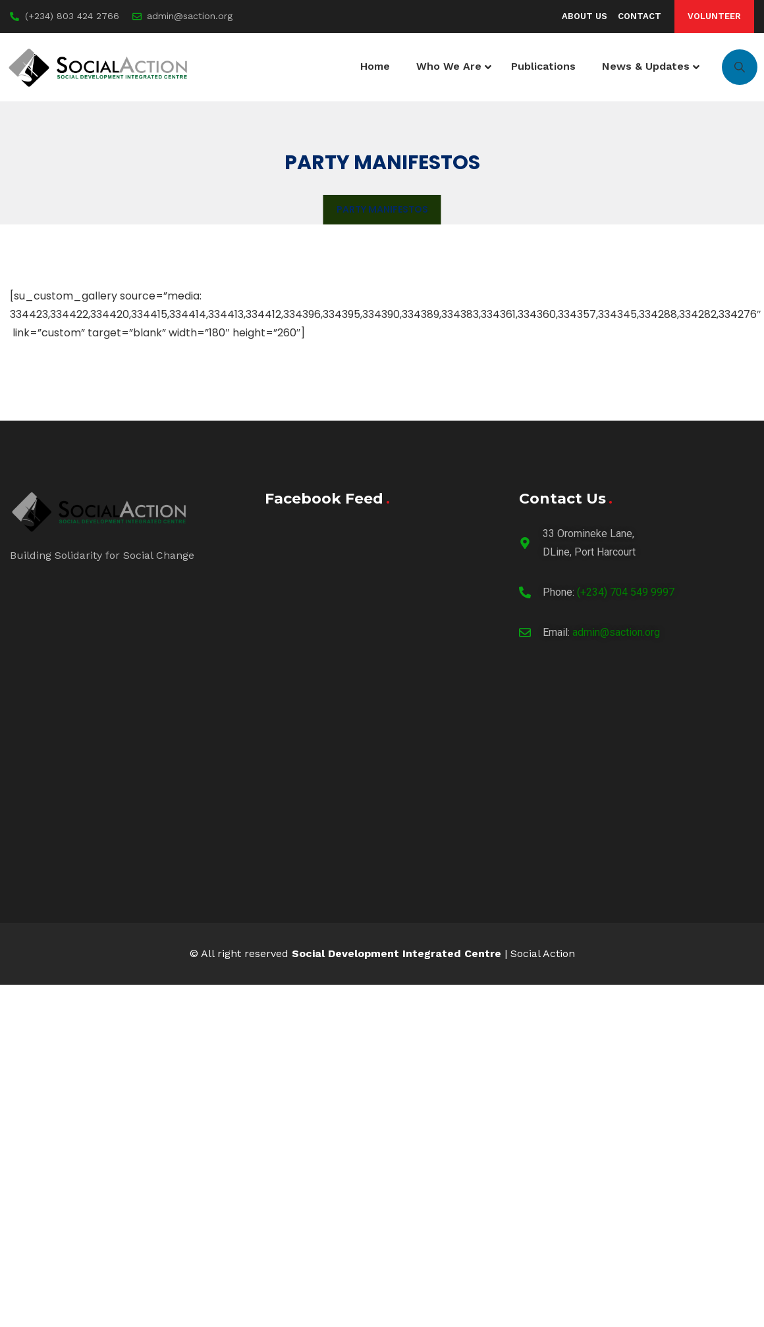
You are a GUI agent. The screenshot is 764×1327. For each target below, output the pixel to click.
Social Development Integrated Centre (396, 953)
